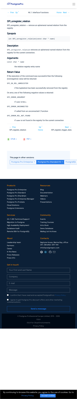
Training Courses (47, 222)
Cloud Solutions (13, 205)
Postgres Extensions (15, 208)
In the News (11, 252)
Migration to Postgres (16, 222)
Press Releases (13, 255)
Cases (9, 249)
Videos (43, 199)
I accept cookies (48, 395)
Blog (42, 190)
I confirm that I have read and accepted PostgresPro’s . (38, 295)
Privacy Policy (60, 295)
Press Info (11, 258)
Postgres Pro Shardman (16, 196)
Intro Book (44, 225)
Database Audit (13, 229)
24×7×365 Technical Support (18, 219)
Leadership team (14, 243)
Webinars (44, 196)
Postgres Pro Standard (16, 193)
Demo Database (46, 229)
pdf (28, 139)
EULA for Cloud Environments (38, 323)
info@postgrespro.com (49, 248)
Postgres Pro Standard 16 (49, 162)
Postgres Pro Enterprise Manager (20, 199)
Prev (12, 12)
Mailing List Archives (48, 232)
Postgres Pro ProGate (16, 202)
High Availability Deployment (18, 225)
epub (13, 139)
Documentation (46, 193)
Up (16, 12)
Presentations (46, 202)
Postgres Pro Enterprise (22, 162)
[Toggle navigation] (74, 4)
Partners (10, 246)
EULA (38, 320)
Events (43, 219)
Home (59, 12)
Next (65, 12)
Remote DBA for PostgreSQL (18, 232)
